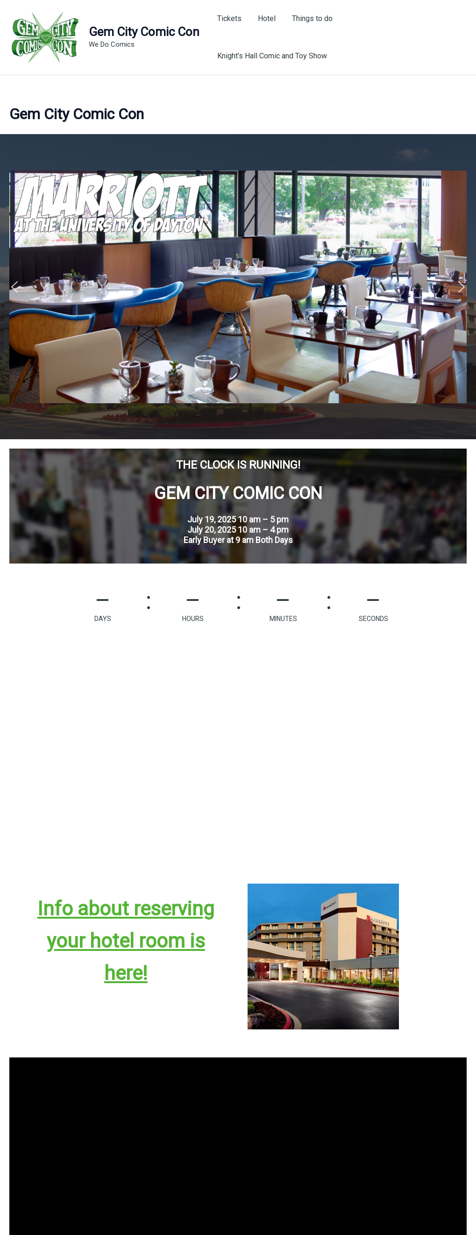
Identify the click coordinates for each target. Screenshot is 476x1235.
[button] (14, 282)
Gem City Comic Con (144, 29)
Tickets (234, 34)
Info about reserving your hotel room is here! (125, 936)
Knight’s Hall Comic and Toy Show (404, 34)
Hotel (270, 34)
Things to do (314, 34)
